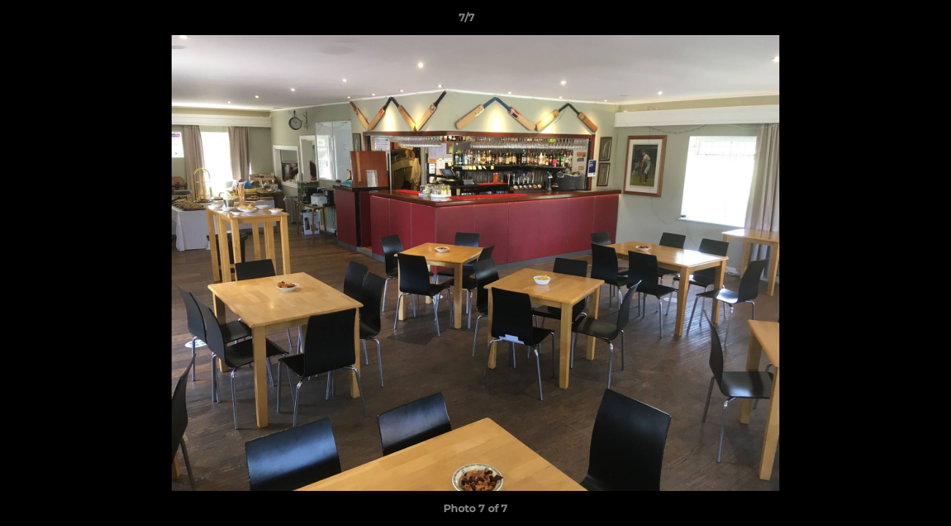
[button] (889, 21)
